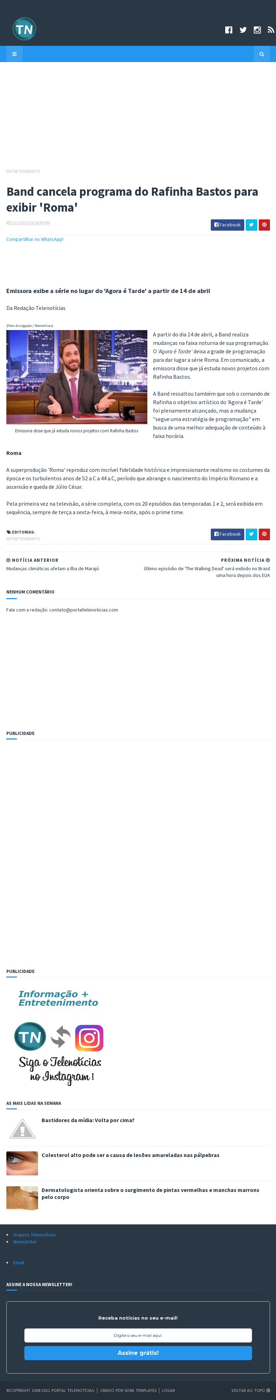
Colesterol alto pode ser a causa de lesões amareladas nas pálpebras (131, 1154)
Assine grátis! (138, 1353)
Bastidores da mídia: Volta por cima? (88, 1120)
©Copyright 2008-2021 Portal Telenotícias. (50, 1390)
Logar (168, 1390)
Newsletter (25, 1241)
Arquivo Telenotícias (34, 1234)
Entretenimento (23, 171)
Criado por (112, 1390)
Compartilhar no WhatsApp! (34, 239)
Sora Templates (140, 1390)
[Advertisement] (138, 118)
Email (18, 1262)
